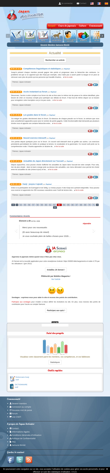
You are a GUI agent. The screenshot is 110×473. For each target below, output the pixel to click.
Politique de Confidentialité (23, 438)
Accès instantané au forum (35, 92)
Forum (15, 413)
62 (54, 205)
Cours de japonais (67, 25)
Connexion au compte (21, 407)
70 (89, 205)
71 (93, 205)
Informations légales (21, 431)
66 (73, 205)
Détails (74, 472)
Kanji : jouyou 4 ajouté (33, 184)
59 (42, 205)
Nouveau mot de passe (22, 410)
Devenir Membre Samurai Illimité (54, 45)
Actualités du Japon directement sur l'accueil (43, 161)
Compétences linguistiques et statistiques (42, 69)
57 (33, 205)
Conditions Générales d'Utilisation (26, 435)
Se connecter (66, 3)
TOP (55, 323)
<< (13, 205)
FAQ (14, 441)
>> (55, 207)
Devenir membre (19, 403)
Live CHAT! (16, 417)
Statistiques (55, 362)
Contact (81, 3)
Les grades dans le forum (34, 115)
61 (50, 205)
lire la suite (68, 77)
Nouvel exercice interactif (34, 138)
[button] (16, 230)
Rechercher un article (55, 60)
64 (64, 205)
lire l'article (56, 279)
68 (81, 205)
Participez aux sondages (21, 302)
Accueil (51, 25)
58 (37, 205)
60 (46, 205)
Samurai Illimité (19, 445)
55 (25, 205)
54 (21, 205)
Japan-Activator (25, 82)
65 (68, 205)
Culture (82, 25)
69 (85, 205)
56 (29, 205)
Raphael (67, 69)
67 (77, 205)
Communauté (95, 25)
